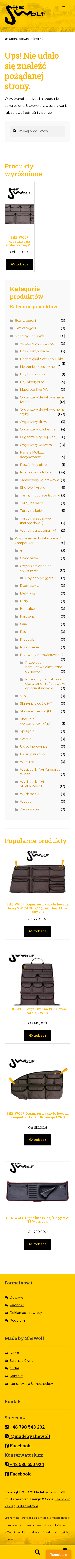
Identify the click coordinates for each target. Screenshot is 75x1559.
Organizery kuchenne (38, 429)
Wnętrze (27, 762)
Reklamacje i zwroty (26, 1313)
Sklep (14, 1353)
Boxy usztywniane (34, 351)
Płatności (17, 1305)
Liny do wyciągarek (40, 578)
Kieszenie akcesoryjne (37, 367)
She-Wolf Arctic (32, 488)
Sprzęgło (27, 731)
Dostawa (17, 1297)
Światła (25, 739)
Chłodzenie (29, 558)
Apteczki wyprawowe (37, 344)
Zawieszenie (29, 809)
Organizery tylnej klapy (38, 437)
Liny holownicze (33, 374)
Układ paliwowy (32, 754)
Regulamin (19, 1320)
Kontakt (16, 1376)
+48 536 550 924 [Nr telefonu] (24, 1464)
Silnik (24, 696)
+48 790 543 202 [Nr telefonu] (25, 1427)
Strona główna (19, 39)
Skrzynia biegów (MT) (37, 711)
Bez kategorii (25, 320)
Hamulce (27, 609)
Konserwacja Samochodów (31, 1384)
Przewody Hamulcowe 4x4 (41, 655)
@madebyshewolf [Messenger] (27, 1436)
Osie (23, 624)
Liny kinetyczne (32, 382)
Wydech (27, 801)
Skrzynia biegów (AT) (36, 703)
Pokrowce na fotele (36, 472)
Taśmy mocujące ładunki (40, 495)
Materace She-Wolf (35, 389)
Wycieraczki (29, 794)
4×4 (23, 550)
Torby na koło (31, 511)
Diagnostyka (30, 586)
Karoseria (27, 616)
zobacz (22, 264)
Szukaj (37, 1552)
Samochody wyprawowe (39, 480)
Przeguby (28, 639)
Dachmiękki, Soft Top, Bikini (42, 359)
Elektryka (28, 593)
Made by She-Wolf (29, 336)
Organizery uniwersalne (39, 445)
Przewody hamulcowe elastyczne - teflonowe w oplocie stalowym (45, 683)
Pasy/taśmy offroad (35, 465)
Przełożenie (29, 647)
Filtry (24, 601)
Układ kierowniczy (34, 746)
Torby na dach (31, 503)
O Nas (14, 1368)
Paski (24, 632)
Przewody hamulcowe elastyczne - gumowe (44, 667)
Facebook (18, 1445)
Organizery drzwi (34, 422)
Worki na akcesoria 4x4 (38, 530)
